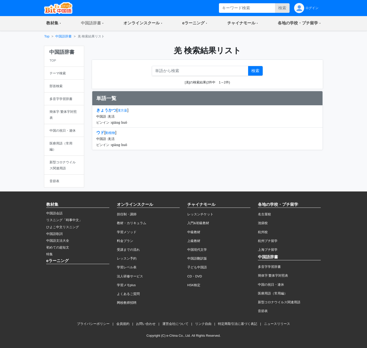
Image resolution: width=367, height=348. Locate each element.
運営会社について (175, 324)
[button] (53, 23)
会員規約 (122, 324)
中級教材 (193, 232)
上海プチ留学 (268, 250)
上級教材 (193, 241)
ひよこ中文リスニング (62, 227)
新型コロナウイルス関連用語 (279, 302)
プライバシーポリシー (93, 324)
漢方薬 (122, 110)
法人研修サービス (130, 276)
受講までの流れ (128, 250)
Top (47, 36)
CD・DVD (194, 276)
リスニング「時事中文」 (64, 220)
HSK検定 (193, 285)
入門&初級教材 (198, 223)
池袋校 (263, 223)
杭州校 (263, 232)
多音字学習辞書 (269, 267)
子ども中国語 (197, 267)
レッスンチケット (200, 214)
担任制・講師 (126, 214)
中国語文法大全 (57, 240)
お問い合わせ (146, 324)
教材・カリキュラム (131, 223)
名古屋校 (264, 214)
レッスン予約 (126, 258)
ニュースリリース (277, 324)
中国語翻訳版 (197, 258)
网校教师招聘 (126, 303)
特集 (49, 254)
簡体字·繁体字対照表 (273, 275)
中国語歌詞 (54, 234)
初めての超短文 (57, 247)
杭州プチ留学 (268, 241)
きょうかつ (106, 110)
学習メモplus (126, 285)
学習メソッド (126, 232)
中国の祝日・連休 (271, 284)
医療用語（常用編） (272, 293)
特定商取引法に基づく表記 (237, 324)
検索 (282, 8)
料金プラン (125, 241)
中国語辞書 (63, 36)
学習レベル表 (126, 267)
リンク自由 (203, 324)
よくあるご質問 (128, 294)
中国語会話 (54, 213)
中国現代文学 (197, 250)
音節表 (263, 311)
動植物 (110, 133)
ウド (100, 132)
